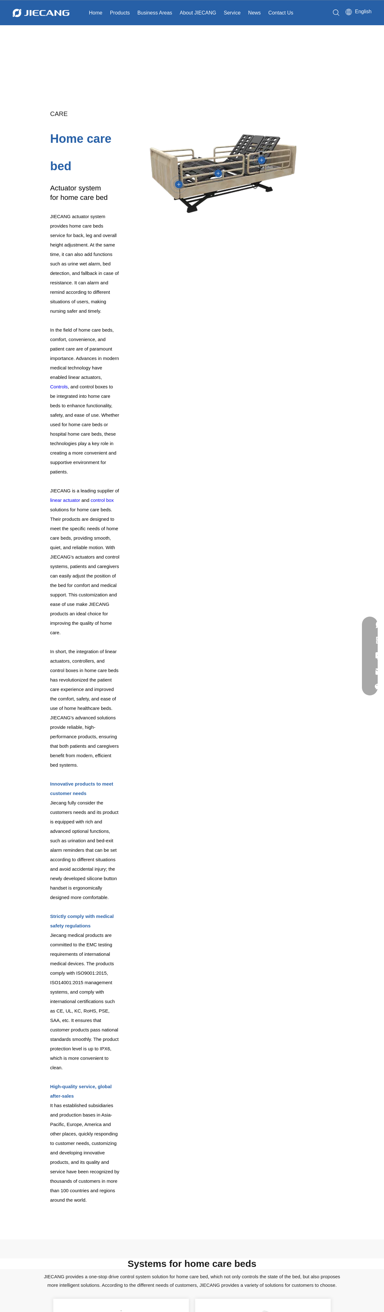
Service (232, 12)
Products (120, 12)
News (254, 12)
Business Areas (154, 12)
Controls (59, 386)
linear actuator (65, 500)
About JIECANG (198, 12)
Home (95, 12)
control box (101, 500)
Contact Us (280, 12)
